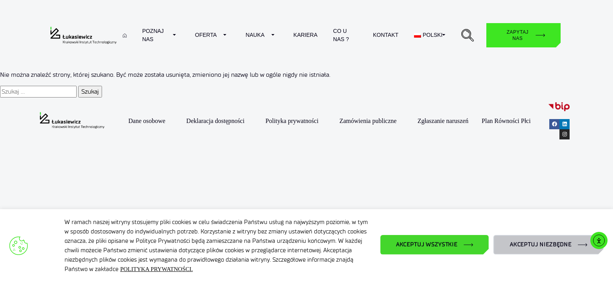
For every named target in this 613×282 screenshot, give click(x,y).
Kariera (305, 35)
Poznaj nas (153, 35)
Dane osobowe (146, 121)
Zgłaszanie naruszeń (443, 121)
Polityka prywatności (292, 121)
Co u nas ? (341, 35)
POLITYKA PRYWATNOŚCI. (156, 269)
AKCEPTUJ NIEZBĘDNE (541, 244)
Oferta (206, 35)
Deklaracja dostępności (215, 121)
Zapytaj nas (518, 35)
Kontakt (385, 35)
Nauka (255, 35)
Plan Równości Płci (506, 121)
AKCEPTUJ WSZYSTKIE (426, 244)
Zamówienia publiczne (367, 121)
